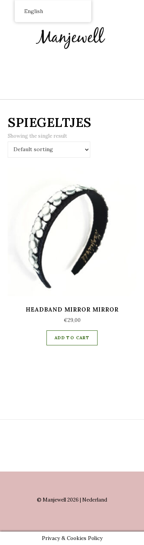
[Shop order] (49, 150)
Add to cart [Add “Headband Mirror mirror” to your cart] (72, 337)
